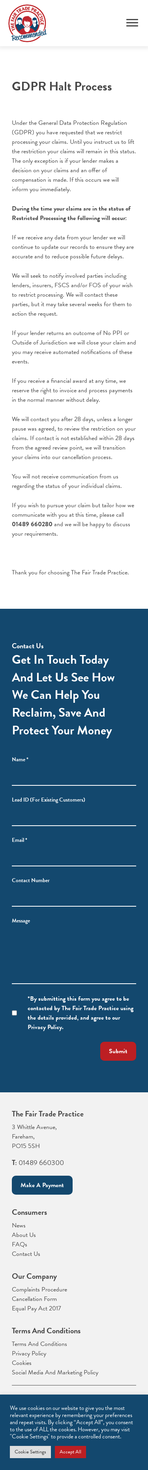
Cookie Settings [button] (30, 1452)
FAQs (19, 1244)
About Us (24, 1235)
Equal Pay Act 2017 (36, 1308)
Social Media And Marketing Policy (55, 1372)
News (19, 1225)
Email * (19, 840)
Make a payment (42, 1185)
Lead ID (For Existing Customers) (48, 800)
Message (21, 921)
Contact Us (26, 1254)
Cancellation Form (34, 1299)
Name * (20, 759)
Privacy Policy (29, 1353)
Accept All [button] (70, 1452)
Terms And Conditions (39, 1344)
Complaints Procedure (39, 1289)
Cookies (22, 1363)
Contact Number (31, 880)
